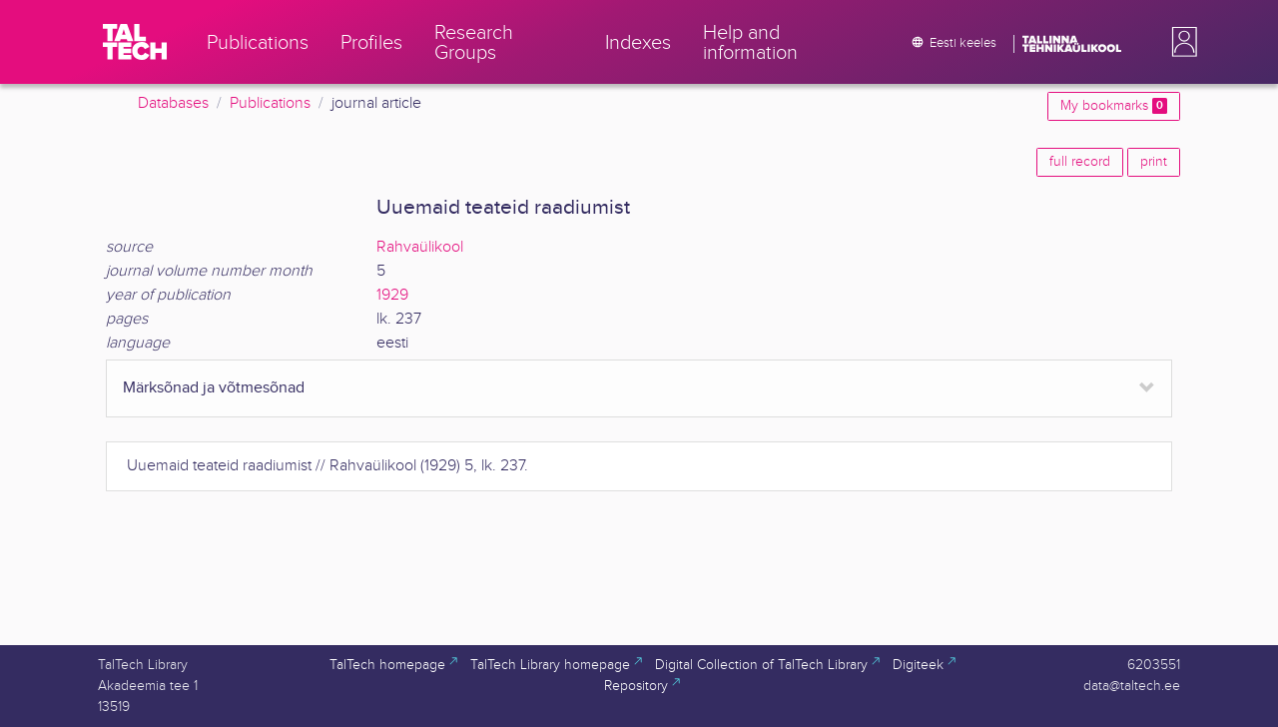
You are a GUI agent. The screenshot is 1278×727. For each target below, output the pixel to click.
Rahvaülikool (419, 247)
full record (1079, 162)
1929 (392, 295)
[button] (1180, 42)
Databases (173, 103)
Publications (270, 103)
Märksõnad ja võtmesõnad (214, 387)
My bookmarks (1113, 106)
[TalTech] (135, 42)
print (1153, 162)
